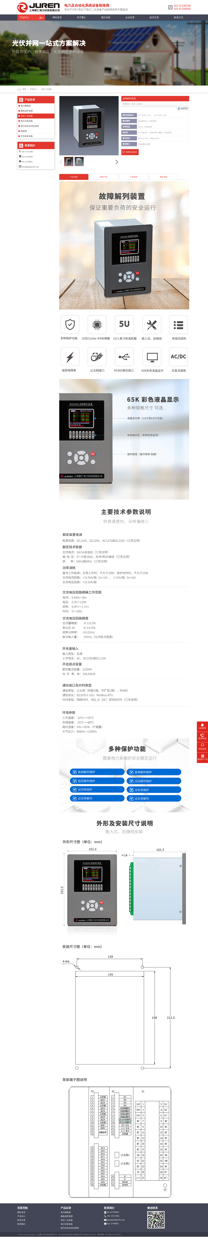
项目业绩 (105, 17)
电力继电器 (26, 106)
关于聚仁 (81, 17)
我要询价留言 (131, 152)
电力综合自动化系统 (30, 126)
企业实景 (130, 17)
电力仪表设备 (27, 121)
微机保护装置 (27, 111)
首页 (24, 89)
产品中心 (24, 17)
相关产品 (103, 177)
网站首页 (57, 17)
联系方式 (178, 17)
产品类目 (133, 177)
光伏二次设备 (27, 116)
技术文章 (154, 17)
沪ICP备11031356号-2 (113, 1235)
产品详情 (74, 177)
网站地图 (100, 1235)
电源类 (24, 131)
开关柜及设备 (27, 136)
